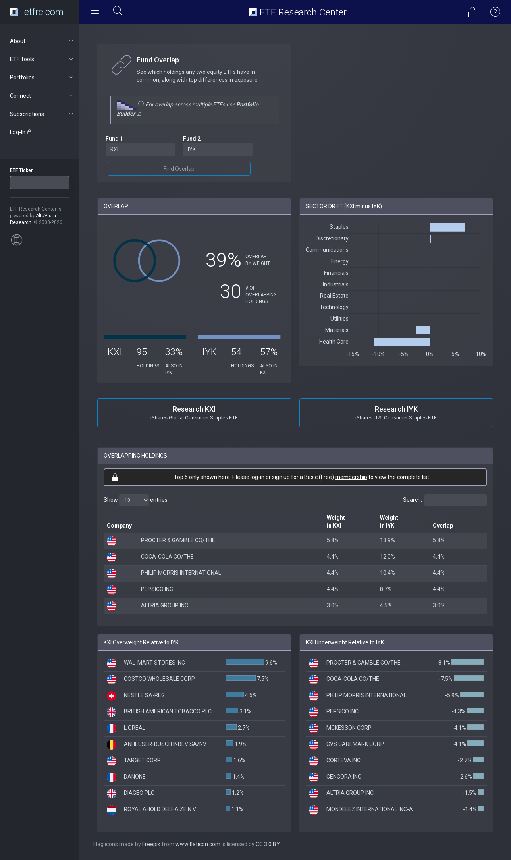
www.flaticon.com (197, 844)
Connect (42, 96)
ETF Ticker (21, 170)
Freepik (151, 844)
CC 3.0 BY (268, 844)
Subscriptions (42, 114)
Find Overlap (179, 169)
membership (351, 477)
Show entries (136, 500)
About (42, 41)
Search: (445, 500)
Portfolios (42, 77)
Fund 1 (114, 138)
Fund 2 (192, 138)
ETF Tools (42, 59)
